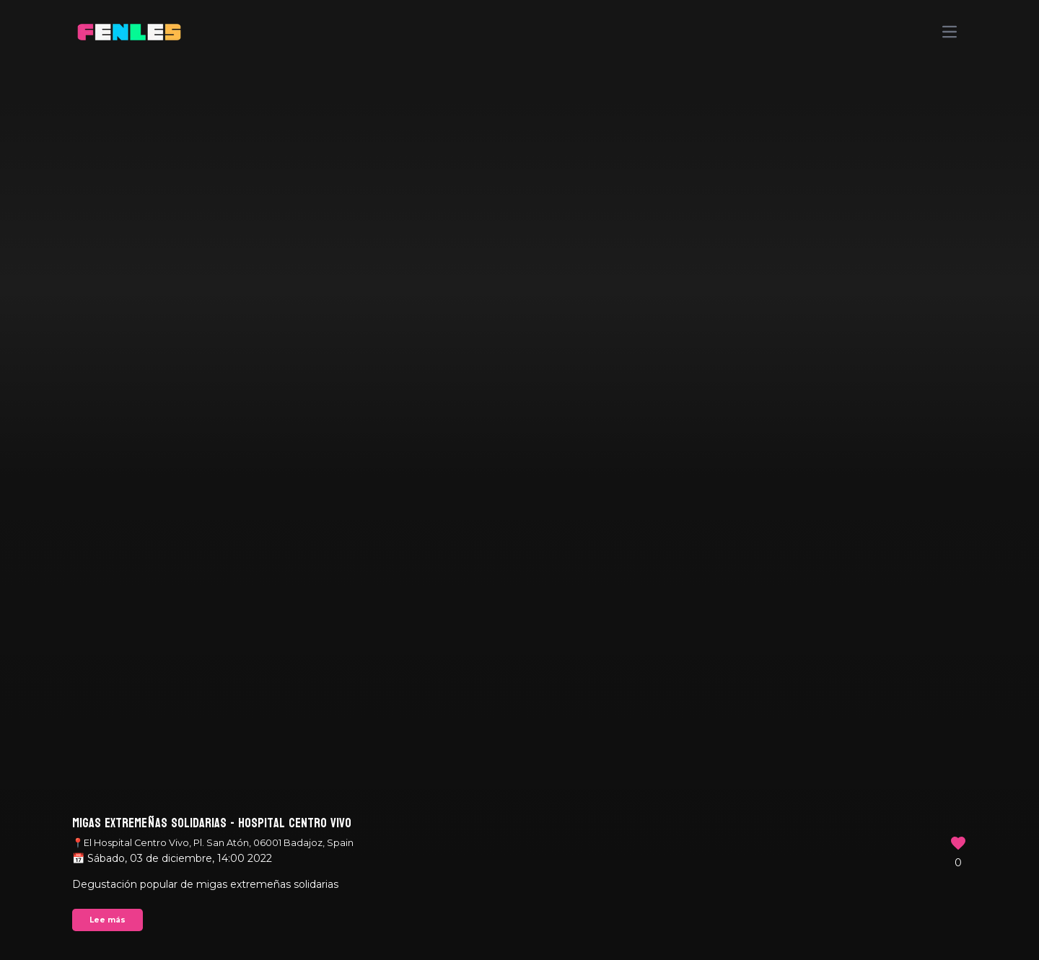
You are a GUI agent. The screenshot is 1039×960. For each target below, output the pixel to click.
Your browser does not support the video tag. (519, 480)
